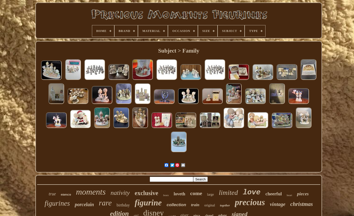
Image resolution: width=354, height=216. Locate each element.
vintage (277, 204)
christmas (301, 204)
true (52, 193)
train (195, 204)
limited (228, 192)
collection (176, 204)
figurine (148, 202)
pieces (303, 193)
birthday (123, 205)
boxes (166, 195)
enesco (66, 194)
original (209, 205)
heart (289, 195)
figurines (57, 203)
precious (250, 202)
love (252, 192)
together (225, 205)
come (196, 193)
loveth (179, 193)
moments (91, 191)
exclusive (146, 193)
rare (105, 203)
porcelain (84, 204)
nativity (120, 192)
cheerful (274, 193)
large (210, 194)
